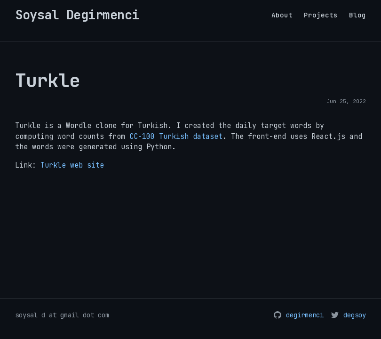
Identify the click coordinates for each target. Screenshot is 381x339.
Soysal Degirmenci (77, 15)
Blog (357, 14)
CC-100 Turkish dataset (175, 136)
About (282, 14)
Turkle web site (72, 165)
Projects (321, 14)
